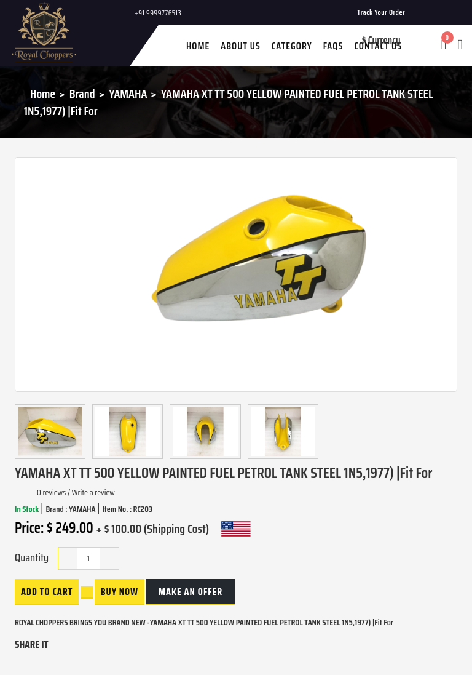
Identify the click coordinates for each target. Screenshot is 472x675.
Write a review (93, 492)
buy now (119, 591)
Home (42, 93)
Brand (82, 93)
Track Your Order (381, 12)
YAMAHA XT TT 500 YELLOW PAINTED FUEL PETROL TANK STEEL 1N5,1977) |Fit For (228, 102)
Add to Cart (47, 591)
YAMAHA (128, 93)
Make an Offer (190, 591)
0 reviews (51, 492)
